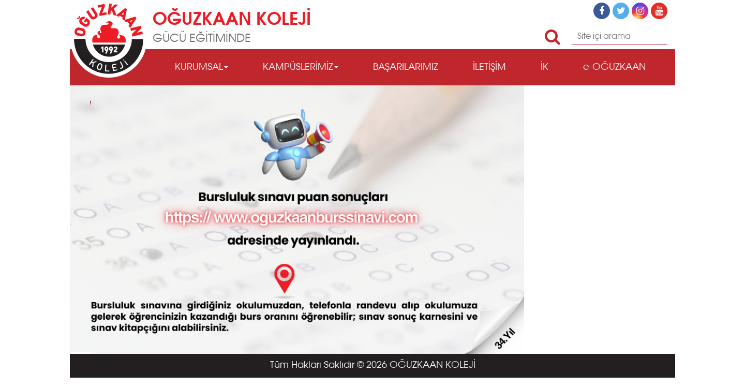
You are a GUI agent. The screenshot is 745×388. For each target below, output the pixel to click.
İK (544, 67)
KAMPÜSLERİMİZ (300, 67)
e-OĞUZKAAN (614, 67)
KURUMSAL (201, 67)
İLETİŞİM (489, 67)
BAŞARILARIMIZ (405, 67)
